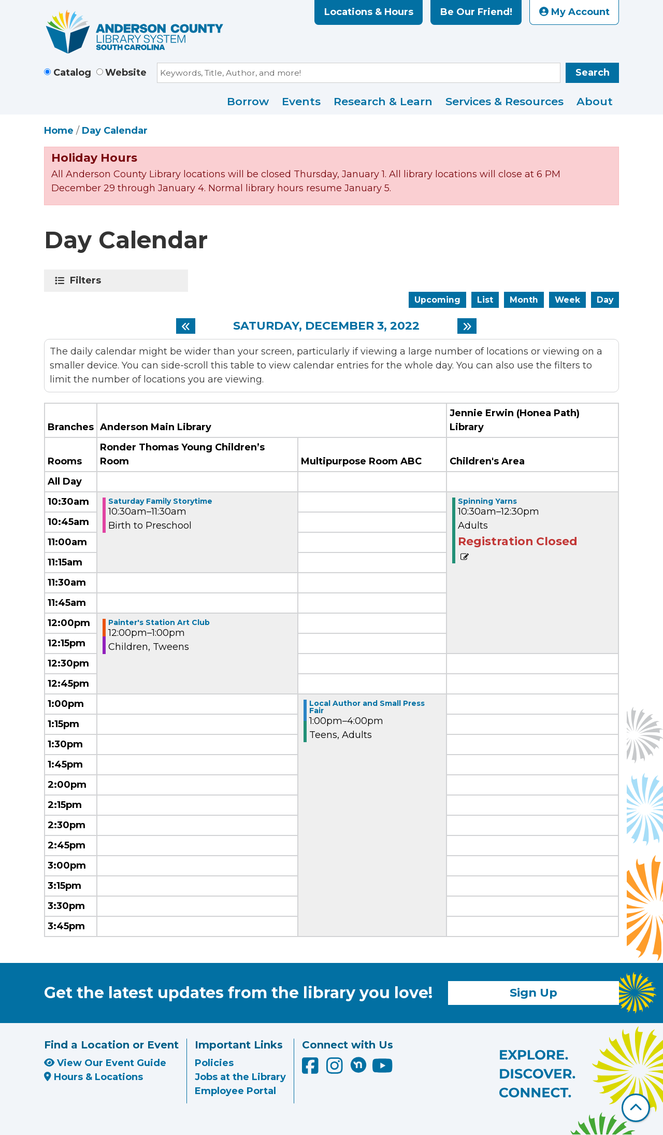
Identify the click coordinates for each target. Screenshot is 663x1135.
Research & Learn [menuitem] (383, 101)
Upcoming (437, 300)
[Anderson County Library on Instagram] (335, 1069)
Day (605, 300)
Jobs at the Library (240, 1077)
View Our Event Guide (105, 1063)
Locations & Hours (368, 12)
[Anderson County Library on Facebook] (311, 1069)
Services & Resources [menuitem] (504, 101)
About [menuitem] (594, 101)
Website (126, 72)
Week (567, 300)
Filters (87, 280)
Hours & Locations (93, 1077)
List (485, 300)
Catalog (72, 72)
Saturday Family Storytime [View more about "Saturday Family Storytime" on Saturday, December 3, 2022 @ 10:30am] (160, 501)
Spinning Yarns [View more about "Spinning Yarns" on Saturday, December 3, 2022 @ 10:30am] (487, 501)
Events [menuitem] (301, 101)
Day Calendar (115, 130)
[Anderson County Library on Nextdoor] (358, 1064)
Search (592, 72)
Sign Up (533, 992)
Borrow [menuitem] (248, 101)
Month (524, 300)
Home (59, 130)
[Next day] (467, 326)
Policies (214, 1063)
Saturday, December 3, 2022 (326, 326)
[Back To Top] (636, 1108)
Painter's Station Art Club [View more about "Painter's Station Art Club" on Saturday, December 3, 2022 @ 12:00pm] (159, 622)
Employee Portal (235, 1091)
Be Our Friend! (476, 12)
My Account (574, 12)
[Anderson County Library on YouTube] (382, 1069)
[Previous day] (185, 326)
